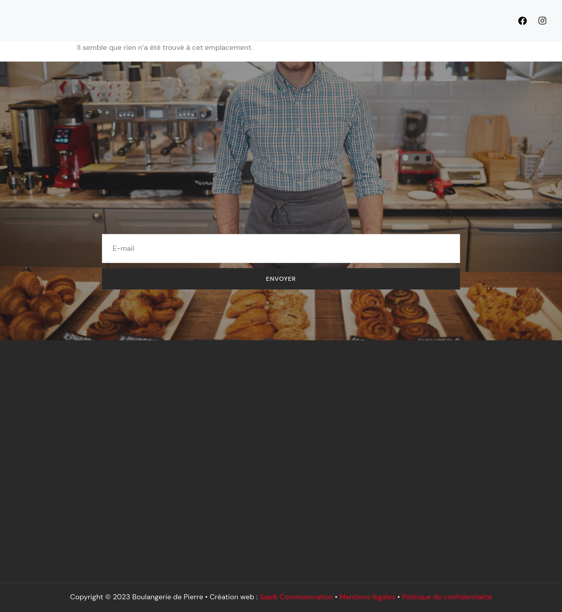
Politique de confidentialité (447, 596)
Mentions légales (367, 596)
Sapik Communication (296, 596)
